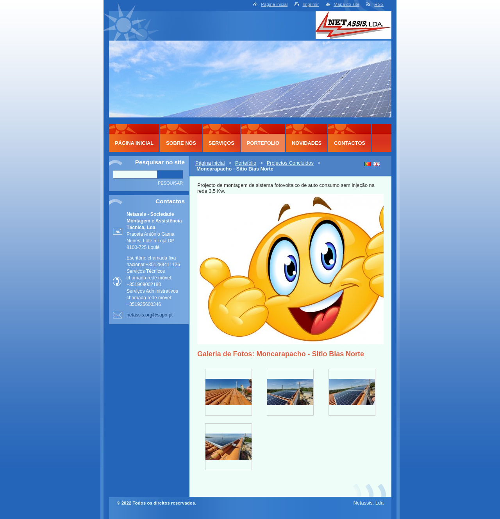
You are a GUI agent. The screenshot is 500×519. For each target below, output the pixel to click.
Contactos (349, 143)
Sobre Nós (181, 143)
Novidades (306, 143)
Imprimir (310, 4)
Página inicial (274, 4)
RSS (379, 4)
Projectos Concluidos (290, 163)
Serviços (221, 143)
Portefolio (245, 163)
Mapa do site (346, 4)
